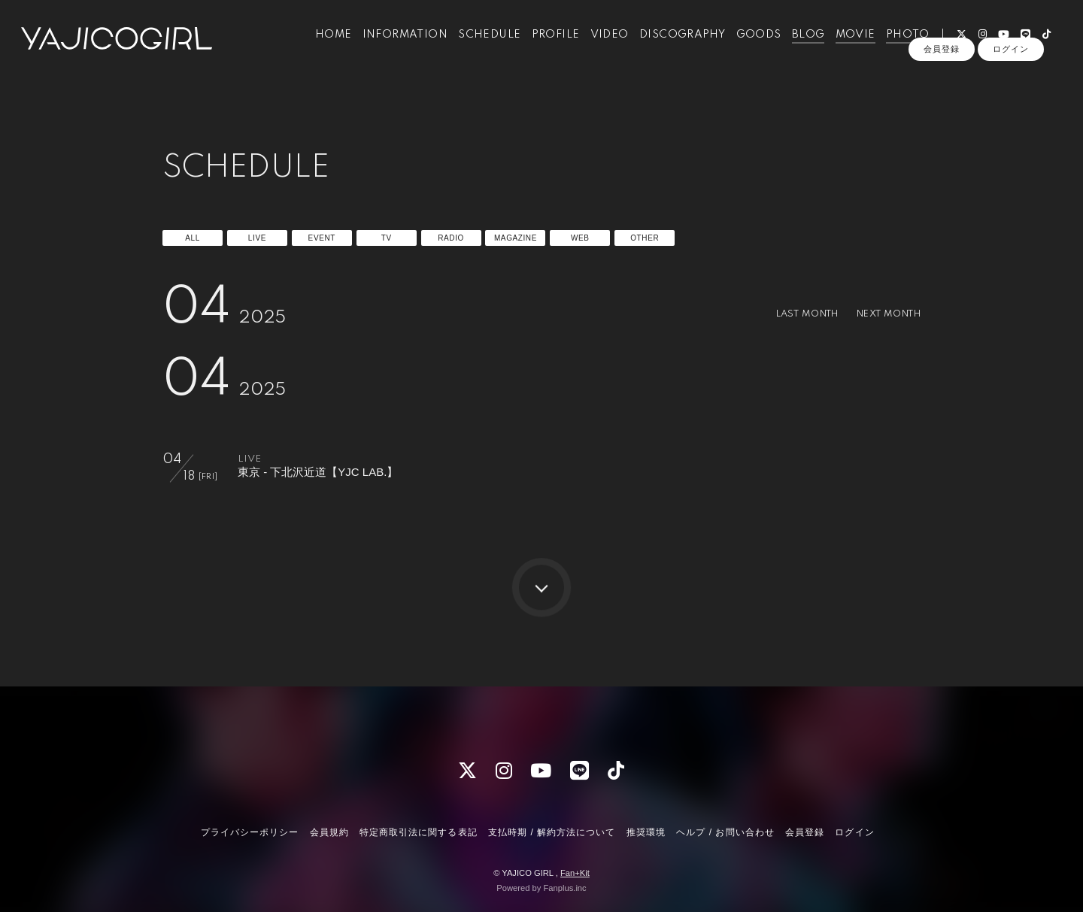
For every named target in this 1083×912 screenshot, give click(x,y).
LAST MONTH (793, 314)
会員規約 (329, 832)
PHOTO (899, 43)
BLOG (800, 43)
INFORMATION (396, 43)
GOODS (749, 43)
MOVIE (846, 43)
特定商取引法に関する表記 (418, 832)
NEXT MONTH (884, 314)
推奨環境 (646, 832)
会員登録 (942, 69)
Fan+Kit (575, 872)
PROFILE (547, 43)
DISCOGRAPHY (674, 43)
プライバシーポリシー (250, 832)
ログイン (1011, 69)
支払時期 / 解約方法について (552, 832)
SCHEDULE (481, 43)
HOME (325, 43)
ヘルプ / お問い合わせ (725, 832)
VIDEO (601, 43)
